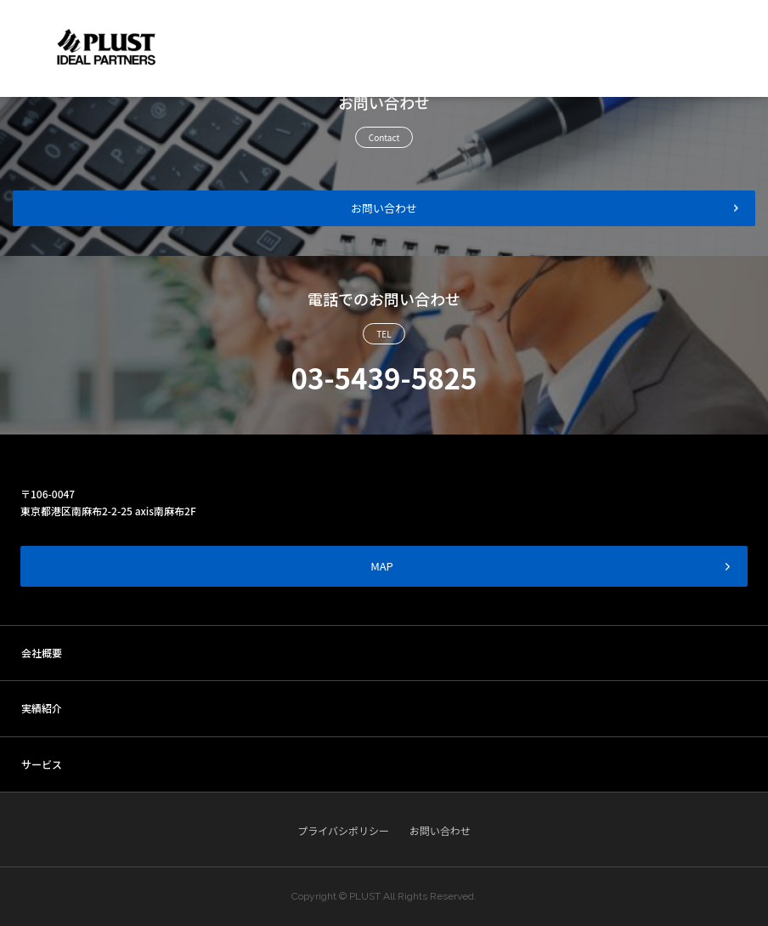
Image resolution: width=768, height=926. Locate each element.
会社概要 (41, 652)
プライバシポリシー (343, 830)
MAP (550, 566)
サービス (41, 764)
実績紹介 (41, 708)
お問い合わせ (384, 208)
